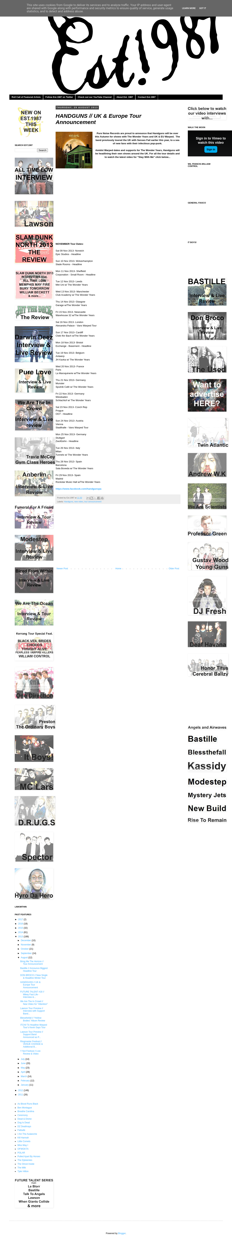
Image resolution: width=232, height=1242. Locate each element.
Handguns (68, 501)
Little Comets (23, 1141)
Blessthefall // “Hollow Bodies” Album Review (32, 1019)
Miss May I (22, 1145)
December (26, 940)
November (26, 944)
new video (78, 501)
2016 (21, 923)
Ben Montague (24, 1107)
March (24, 1076)
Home (118, 568)
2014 (21, 932)
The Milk (21, 1167)
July (23, 1059)
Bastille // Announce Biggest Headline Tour (34, 969)
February (25, 1080)
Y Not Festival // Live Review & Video (30, 1052)
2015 (21, 928)
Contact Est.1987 (147, 97)
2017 (21, 919)
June (23, 1063)
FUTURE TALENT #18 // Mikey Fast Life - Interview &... (32, 994)
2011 (21, 1094)
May (23, 1067)
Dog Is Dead (23, 1122)
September (26, 953)
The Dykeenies (24, 1160)
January (25, 1085)
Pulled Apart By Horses (28, 1156)
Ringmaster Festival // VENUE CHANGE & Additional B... (31, 1044)
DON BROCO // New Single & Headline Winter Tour (34, 976)
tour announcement (92, 501)
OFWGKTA (23, 1149)
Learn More (189, 8)
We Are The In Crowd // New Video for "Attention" (34, 1002)
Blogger (122, 1233)
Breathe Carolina (25, 1111)
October (25, 949)
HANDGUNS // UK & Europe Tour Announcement (30, 985)
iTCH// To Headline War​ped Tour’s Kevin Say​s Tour (33, 1026)
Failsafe (21, 1130)
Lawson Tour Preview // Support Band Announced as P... (31, 1034)
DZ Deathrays (24, 1126)
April (23, 1072)
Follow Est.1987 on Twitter (59, 97)
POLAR (21, 1152)
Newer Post (62, 568)
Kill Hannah (23, 1137)
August (24, 957)
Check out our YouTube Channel (95, 97)
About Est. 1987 (124, 97)
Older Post (174, 568)
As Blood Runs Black (27, 1104)
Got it (202, 8)
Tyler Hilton (23, 1171)
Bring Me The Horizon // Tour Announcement (32, 962)
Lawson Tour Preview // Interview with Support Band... (32, 1011)
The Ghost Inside (25, 1164)
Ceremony (22, 1115)
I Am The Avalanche (27, 1134)
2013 (21, 936)
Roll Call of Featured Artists (26, 97)
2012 (21, 1090)
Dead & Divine (24, 1119)
